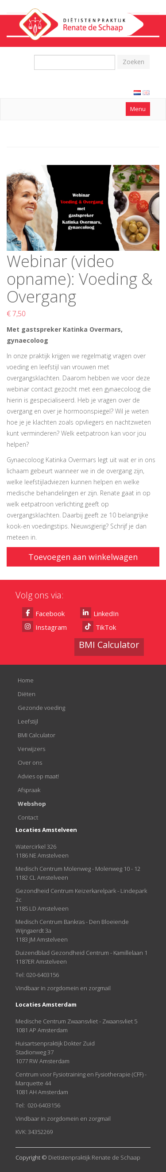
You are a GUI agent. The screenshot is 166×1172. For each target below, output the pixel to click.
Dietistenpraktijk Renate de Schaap (94, 1157)
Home (26, 680)
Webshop (32, 804)
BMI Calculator (36, 735)
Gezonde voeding (41, 708)
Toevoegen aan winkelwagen (83, 557)
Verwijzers (31, 749)
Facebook (43, 612)
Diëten (26, 694)
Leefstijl (28, 721)
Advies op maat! (38, 776)
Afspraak (29, 790)
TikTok (99, 626)
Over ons (30, 762)
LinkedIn (99, 612)
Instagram (44, 626)
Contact (28, 817)
